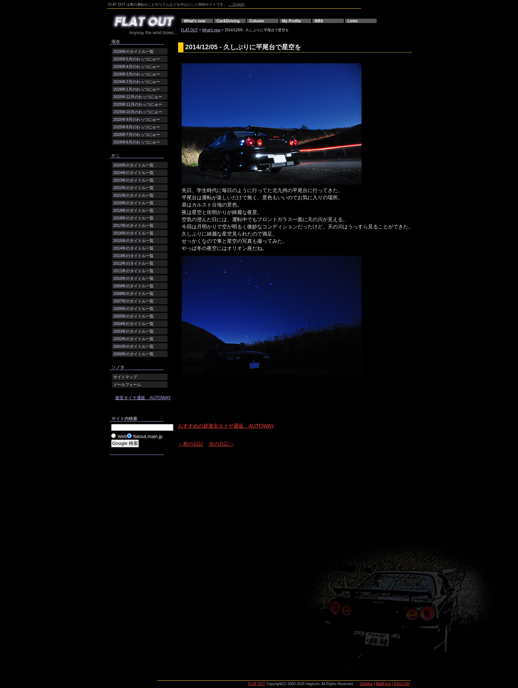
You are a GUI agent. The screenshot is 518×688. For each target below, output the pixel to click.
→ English (236, 4)
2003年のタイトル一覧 (133, 331)
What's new (194, 21)
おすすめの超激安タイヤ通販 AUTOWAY (226, 426)
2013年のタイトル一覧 (133, 256)
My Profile (291, 21)
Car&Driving (228, 21)
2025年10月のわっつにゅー (137, 112)
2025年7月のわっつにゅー (136, 134)
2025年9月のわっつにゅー (136, 119)
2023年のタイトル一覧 (133, 180)
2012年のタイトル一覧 (133, 263)
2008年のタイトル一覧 (133, 293)
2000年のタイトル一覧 (133, 354)
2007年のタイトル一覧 (133, 301)
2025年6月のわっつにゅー (136, 142)
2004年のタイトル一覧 (133, 324)
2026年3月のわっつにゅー (136, 74)
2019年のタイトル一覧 (133, 210)
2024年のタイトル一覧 (133, 172)
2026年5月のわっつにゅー (136, 59)
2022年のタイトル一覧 (133, 188)
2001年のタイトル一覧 (133, 346)
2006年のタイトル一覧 (133, 308)
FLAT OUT (189, 30)
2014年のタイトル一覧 (133, 248)
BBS (319, 21)
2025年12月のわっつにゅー (137, 97)
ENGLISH (402, 684)
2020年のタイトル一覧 (133, 203)
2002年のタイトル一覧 (133, 339)
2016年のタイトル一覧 (133, 233)
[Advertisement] (262, 406)
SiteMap (366, 684)
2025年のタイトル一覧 (133, 165)
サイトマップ (125, 377)
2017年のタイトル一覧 (133, 225)
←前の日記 (190, 444)
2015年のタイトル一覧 (133, 240)
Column (256, 21)
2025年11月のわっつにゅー (137, 104)
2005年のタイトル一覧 (133, 316)
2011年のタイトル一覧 (133, 271)
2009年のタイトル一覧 (133, 286)
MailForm (383, 684)
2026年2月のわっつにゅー (136, 81)
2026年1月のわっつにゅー (136, 89)
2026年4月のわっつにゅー (136, 66)
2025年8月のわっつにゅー (136, 127)
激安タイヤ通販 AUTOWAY (143, 397)
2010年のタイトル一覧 (133, 278)
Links (352, 21)
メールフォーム (127, 384)
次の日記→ (221, 444)
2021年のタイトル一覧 (133, 195)
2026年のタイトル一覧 (133, 51)
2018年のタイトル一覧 (133, 218)
